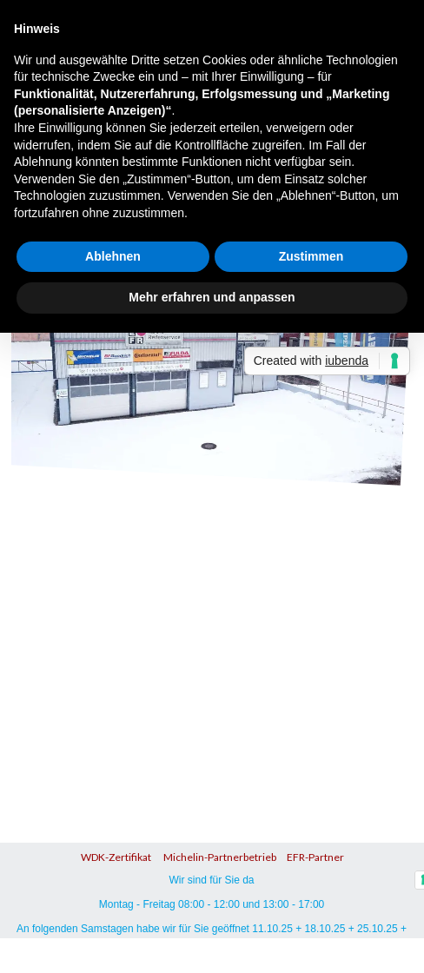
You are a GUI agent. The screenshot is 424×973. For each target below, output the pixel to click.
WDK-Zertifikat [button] (116, 857)
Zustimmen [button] (311, 256)
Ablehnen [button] (113, 256)
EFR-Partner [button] (315, 857)
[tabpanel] (212, 855)
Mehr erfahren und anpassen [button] (212, 297)
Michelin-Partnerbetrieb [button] (219, 857)
